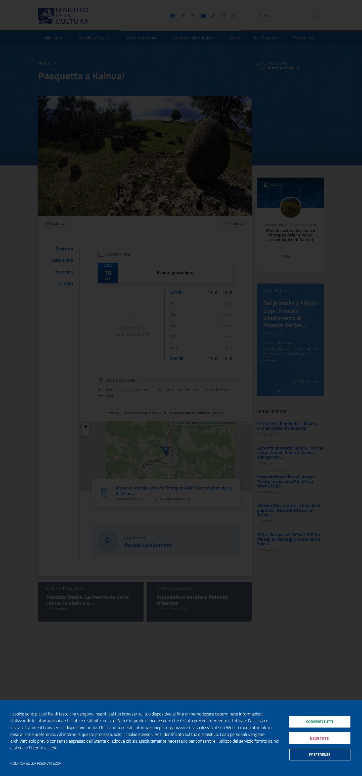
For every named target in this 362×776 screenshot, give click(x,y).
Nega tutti (319, 738)
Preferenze (319, 755)
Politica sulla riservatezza (35, 763)
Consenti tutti (319, 721)
